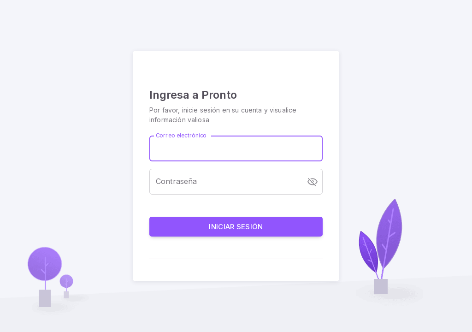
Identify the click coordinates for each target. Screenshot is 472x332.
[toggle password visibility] (312, 181)
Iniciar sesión (236, 227)
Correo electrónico (181, 135)
